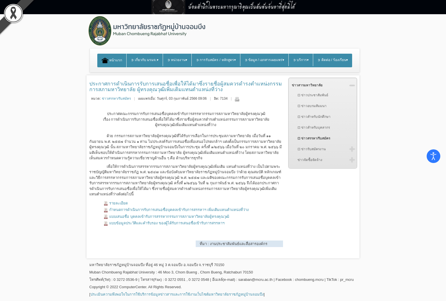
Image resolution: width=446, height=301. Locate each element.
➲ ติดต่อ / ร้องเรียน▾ (332, 60)
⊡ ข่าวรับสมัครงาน (312, 149)
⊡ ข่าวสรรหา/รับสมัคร (314, 138)
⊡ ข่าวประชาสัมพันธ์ (313, 95)
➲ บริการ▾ (301, 60)
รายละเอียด (118, 203)
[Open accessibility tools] (433, 156)
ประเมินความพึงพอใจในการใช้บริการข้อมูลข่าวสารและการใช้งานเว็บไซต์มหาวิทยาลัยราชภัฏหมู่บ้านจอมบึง (177, 294)
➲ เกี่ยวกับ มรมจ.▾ (144, 60)
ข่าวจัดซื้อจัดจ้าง (310, 160)
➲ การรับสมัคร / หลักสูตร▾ (216, 60)
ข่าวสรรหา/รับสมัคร (116, 99)
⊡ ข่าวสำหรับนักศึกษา (314, 117)
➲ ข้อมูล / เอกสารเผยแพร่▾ (264, 60)
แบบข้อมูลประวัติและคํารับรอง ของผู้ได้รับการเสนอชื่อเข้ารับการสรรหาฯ (166, 223)
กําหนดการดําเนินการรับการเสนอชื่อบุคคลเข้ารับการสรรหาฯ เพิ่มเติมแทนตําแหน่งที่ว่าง (179, 210)
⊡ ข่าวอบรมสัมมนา (312, 106)
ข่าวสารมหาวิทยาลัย (307, 85)
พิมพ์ (237, 99)
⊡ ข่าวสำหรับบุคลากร (314, 127)
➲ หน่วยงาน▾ (177, 60)
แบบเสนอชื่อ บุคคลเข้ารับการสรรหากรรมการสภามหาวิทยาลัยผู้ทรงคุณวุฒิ (169, 216)
